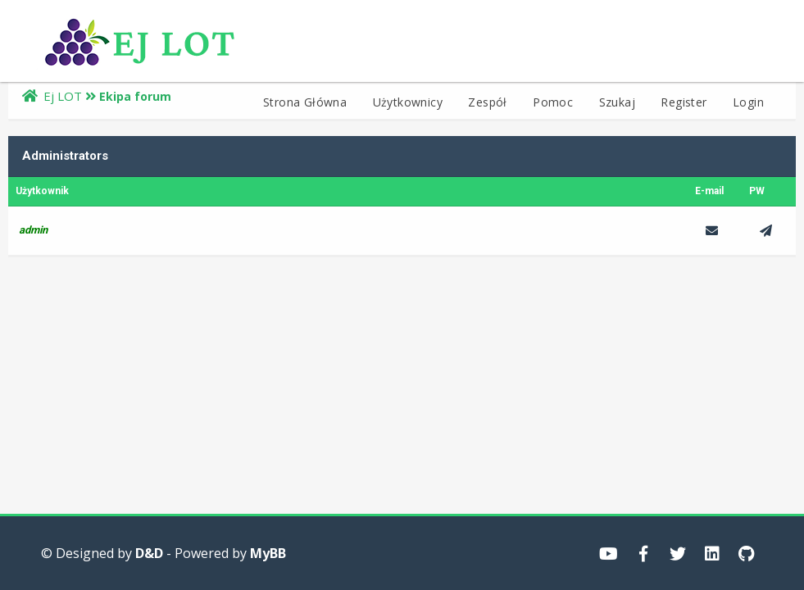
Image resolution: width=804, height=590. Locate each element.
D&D (149, 553)
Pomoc (553, 102)
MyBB (268, 553)
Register (683, 102)
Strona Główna (305, 102)
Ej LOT (62, 96)
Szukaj (617, 102)
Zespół (487, 102)
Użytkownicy (408, 102)
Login (748, 102)
